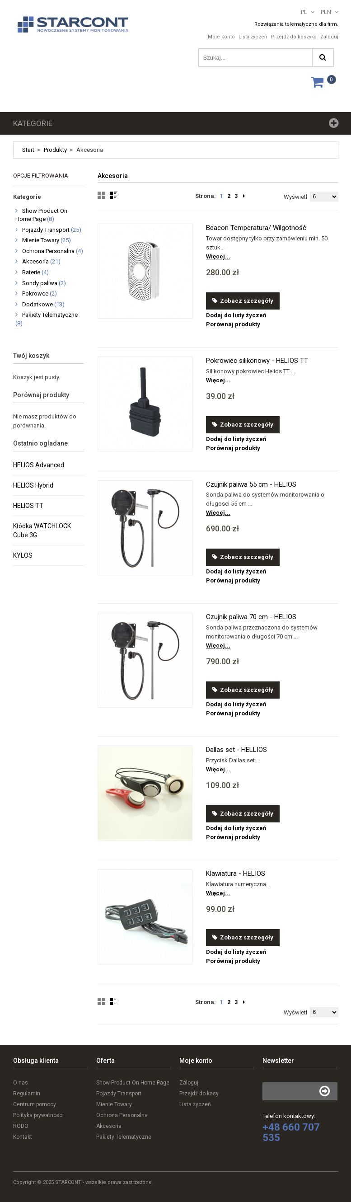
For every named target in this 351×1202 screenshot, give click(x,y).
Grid (101, 195)
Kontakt (22, 1137)
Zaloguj (329, 37)
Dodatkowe (37, 304)
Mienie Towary (40, 240)
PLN (326, 12)
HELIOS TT (28, 505)
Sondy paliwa (39, 283)
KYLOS (23, 555)
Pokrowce (35, 293)
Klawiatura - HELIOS (235, 873)
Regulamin (26, 1093)
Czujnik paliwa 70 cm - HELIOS (251, 617)
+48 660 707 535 (291, 1132)
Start (28, 149)
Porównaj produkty (233, 324)
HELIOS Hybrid (33, 485)
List (113, 195)
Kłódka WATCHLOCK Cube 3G (42, 530)
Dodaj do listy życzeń (236, 315)
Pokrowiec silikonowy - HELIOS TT (257, 361)
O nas (20, 1083)
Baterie (31, 272)
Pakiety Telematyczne (50, 314)
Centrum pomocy (34, 1104)
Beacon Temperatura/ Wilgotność (256, 228)
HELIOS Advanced (38, 465)
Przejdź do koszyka (294, 37)
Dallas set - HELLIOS (236, 750)
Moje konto (221, 37)
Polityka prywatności (38, 1115)
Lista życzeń (253, 37)
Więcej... (218, 256)
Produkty (55, 149)
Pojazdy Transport (46, 229)
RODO (20, 1126)
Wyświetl (295, 196)
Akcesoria (35, 261)
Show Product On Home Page (132, 1083)
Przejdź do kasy (199, 1093)
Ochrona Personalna (48, 251)
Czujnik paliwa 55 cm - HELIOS (251, 484)
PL (304, 12)
